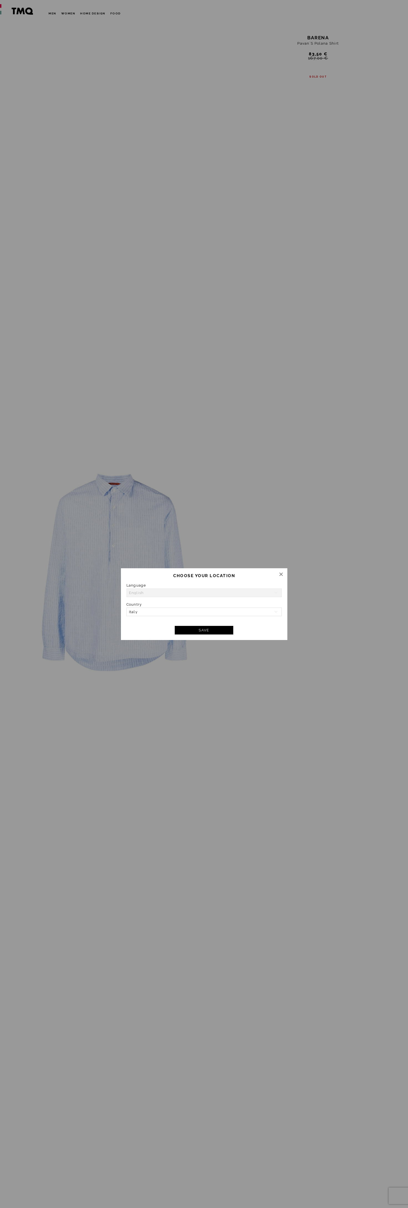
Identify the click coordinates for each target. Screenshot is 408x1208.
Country (134, 604)
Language (136, 585)
